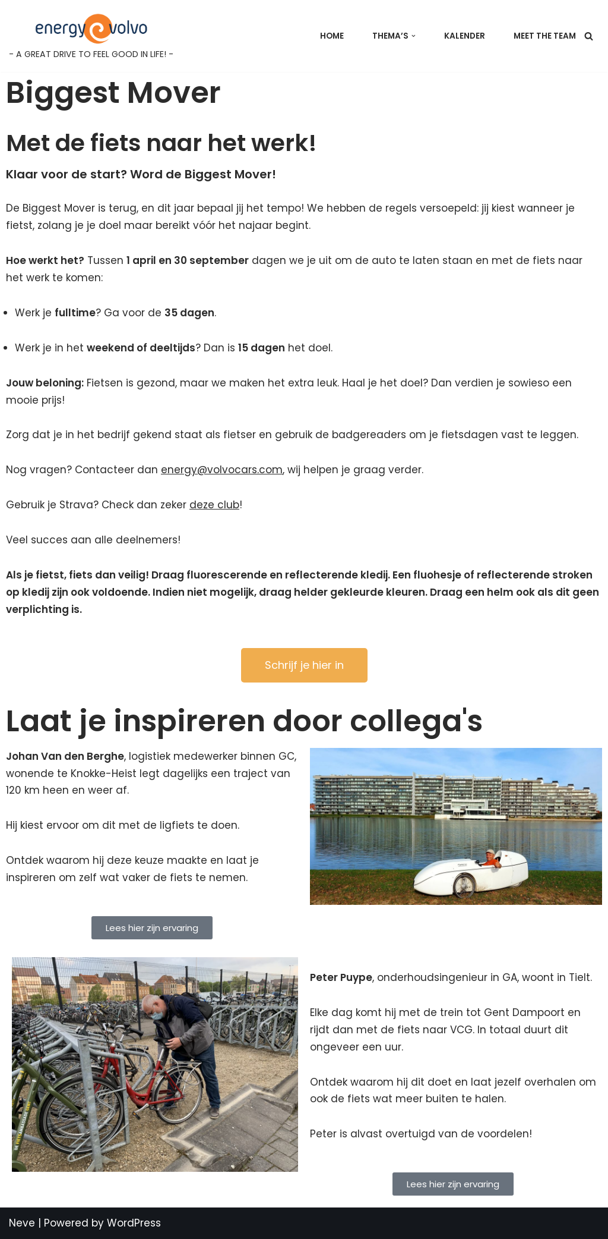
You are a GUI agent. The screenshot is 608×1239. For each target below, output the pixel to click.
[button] (413, 36)
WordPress (134, 1223)
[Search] (588, 36)
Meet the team (545, 36)
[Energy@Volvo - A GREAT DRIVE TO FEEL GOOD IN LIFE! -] (91, 36)
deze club (214, 505)
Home (332, 36)
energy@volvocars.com (222, 470)
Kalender (464, 36)
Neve (22, 1223)
